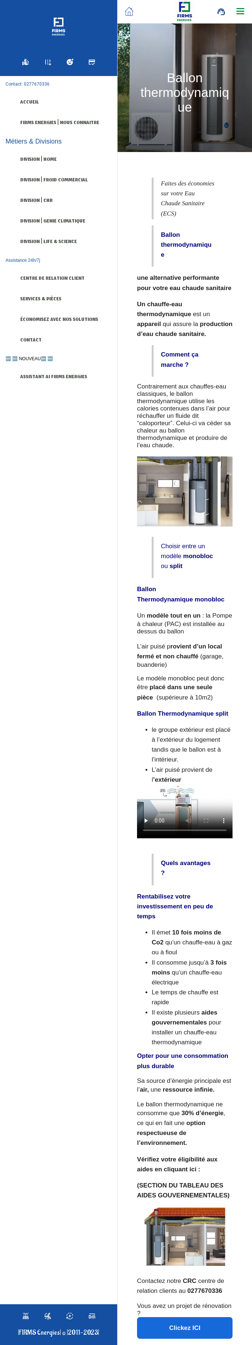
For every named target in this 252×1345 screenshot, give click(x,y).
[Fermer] (129, 11)
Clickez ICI (184, 1327)
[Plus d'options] (240, 12)
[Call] (221, 12)
